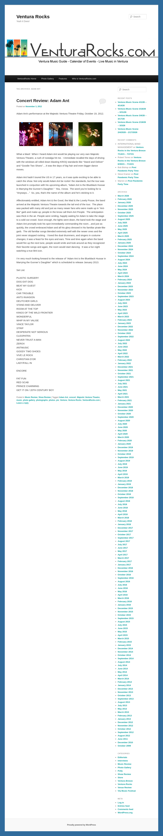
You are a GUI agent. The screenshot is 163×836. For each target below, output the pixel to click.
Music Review (31, 397)
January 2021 (124, 404)
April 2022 (123, 353)
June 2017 (123, 548)
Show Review (45, 397)
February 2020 (125, 440)
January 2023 (124, 323)
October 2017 (124, 534)
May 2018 (122, 511)
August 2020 (124, 420)
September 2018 (126, 497)
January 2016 (124, 605)
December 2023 (125, 286)
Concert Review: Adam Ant (42, 100)
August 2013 (124, 702)
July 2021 (122, 383)
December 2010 (125, 742)
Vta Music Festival (127, 791)
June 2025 (123, 226)
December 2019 (125, 447)
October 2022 (124, 333)
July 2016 (122, 585)
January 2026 (124, 202)
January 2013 (124, 719)
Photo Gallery (47, 78)
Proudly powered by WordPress (81, 825)
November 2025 (125, 209)
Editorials (122, 757)
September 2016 (126, 578)
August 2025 (124, 219)
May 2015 (122, 631)
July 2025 (122, 222)
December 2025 (125, 206)
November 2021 (125, 370)
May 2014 (122, 672)
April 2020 (123, 434)
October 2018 (124, 494)
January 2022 (124, 363)
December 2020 (125, 407)
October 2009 (124, 746)
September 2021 (126, 377)
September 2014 (126, 658)
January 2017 (124, 564)
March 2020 (123, 437)
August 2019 (124, 461)
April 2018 (123, 514)
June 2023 (123, 306)
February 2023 (125, 320)
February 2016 (125, 601)
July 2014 (122, 665)
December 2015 (125, 608)
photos (52, 400)
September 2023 (126, 296)
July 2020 (122, 424)
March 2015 (123, 638)
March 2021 (123, 397)
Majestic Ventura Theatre (88, 397)
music (19, 400)
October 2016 (124, 574)
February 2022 (125, 360)
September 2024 (126, 256)
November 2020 (125, 410)
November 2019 (125, 451)
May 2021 (122, 390)
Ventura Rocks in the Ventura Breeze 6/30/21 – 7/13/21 (132, 160)
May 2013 (122, 709)
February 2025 (125, 239)
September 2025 (126, 216)
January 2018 (124, 524)
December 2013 (125, 689)
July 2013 (122, 705)
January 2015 (124, 645)
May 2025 (122, 229)
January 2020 (124, 444)
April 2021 (123, 394)
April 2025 (123, 233)
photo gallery (29, 400)
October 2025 (124, 212)
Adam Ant (63, 397)
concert (72, 397)
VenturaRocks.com (91, 400)
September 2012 (126, 732)
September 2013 (126, 699)
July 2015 (122, 625)
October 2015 (124, 615)
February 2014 (125, 682)
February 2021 (125, 400)
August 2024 (124, 259)
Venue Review (125, 787)
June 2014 (123, 668)
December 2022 (125, 326)
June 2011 (123, 739)
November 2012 (125, 725)
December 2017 (125, 528)
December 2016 (125, 568)
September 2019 (126, 457)
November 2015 (125, 611)
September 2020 (126, 417)
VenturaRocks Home (26, 78)
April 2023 (123, 313)
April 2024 (123, 273)
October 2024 (124, 253)
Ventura (63, 400)
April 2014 (123, 675)
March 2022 (123, 357)
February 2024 (125, 279)
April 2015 (123, 635)
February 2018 (125, 521)
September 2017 (126, 538)
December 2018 (125, 487)
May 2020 (122, 430)
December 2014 (125, 648)
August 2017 (124, 541)
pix (57, 400)
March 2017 (123, 558)
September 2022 (126, 336)
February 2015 (125, 642)
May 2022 (122, 350)
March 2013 (123, 712)
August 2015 (124, 621)
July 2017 (122, 544)
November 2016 (125, 571)
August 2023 (124, 300)
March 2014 (123, 678)
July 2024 (122, 263)
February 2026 (125, 199)
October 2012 (124, 729)
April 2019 (123, 474)
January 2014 (124, 685)
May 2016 (122, 591)
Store (120, 777)
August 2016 (124, 581)
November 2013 (125, 692)
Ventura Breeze (125, 781)
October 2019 (124, 454)
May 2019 (122, 471)
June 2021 (123, 387)
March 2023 (123, 316)
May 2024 (122, 269)
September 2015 (126, 618)
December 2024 (125, 246)
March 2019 (123, 477)
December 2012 (125, 722)
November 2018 (125, 491)
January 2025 (124, 243)
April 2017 (123, 554)
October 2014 (124, 655)
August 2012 (124, 735)
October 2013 (124, 695)
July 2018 (122, 504)
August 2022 (124, 340)
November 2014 (125, 652)
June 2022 (123, 347)
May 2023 (122, 310)
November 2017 (125, 531)
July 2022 (122, 343)
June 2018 (123, 507)
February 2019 (125, 481)
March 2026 (123, 196)
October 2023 (124, 293)
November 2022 (125, 330)
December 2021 (125, 367)
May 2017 (122, 551)
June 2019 (123, 467)
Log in (121, 802)
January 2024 (124, 283)
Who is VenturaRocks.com (84, 78)
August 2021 (124, 380)
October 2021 (124, 373)
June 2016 (123, 588)
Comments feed (125, 809)
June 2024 (123, 266)
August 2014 (124, 662)
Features (63, 78)
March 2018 (123, 517)
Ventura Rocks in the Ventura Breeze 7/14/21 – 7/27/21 (132, 150)
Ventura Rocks (33, 16)
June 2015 (123, 628)
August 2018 (124, 501)
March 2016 (123, 598)
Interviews (123, 760)
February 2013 (125, 715)
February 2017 (125, 561)
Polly (120, 771)
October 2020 (124, 414)
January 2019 (124, 484)
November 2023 (125, 290)
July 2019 (122, 464)
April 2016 (123, 595)
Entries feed (124, 806)
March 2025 (123, 236)
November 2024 (125, 249)
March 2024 (123, 276)
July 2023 (122, 303)
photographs (42, 400)
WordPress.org (125, 812)
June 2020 (123, 427)
